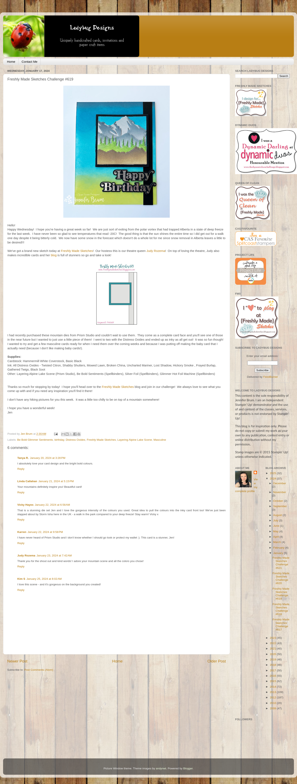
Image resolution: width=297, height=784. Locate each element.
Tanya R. (23, 457)
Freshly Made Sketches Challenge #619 (280, 593)
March (277, 542)
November (279, 492)
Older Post (216, 661)
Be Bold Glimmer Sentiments (35, 439)
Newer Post (17, 661)
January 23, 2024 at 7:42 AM (54, 555)
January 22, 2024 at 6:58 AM (52, 504)
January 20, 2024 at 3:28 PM (47, 457)
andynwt (161, 768)
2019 (273, 659)
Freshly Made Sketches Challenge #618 (280, 609)
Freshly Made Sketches (77, 251)
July (276, 520)
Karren (21, 532)
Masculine (159, 439)
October (278, 500)
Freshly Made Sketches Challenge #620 (280, 578)
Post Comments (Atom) (38, 669)
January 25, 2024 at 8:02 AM (44, 578)
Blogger (188, 768)
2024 (273, 478)
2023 (273, 637)
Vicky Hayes (25, 504)
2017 (273, 670)
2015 (273, 681)
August (278, 515)
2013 (273, 692)
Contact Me (30, 61)
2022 (273, 643)
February (279, 547)
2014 (273, 686)
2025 (273, 473)
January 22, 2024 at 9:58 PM (45, 532)
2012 (273, 697)
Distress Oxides (75, 439)
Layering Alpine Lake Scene (134, 439)
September (280, 506)
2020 (273, 654)
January (278, 553)
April (276, 536)
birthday (59, 439)
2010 (273, 703)
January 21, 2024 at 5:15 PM (56, 481)
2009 (273, 708)
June (276, 525)
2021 (273, 648)
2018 (273, 664)
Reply (21, 468)
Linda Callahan (27, 481)
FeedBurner (270, 376)
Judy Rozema (155, 251)
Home (11, 61)
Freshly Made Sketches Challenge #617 (280, 624)
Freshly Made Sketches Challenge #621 (280, 562)
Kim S (21, 578)
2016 (273, 675)
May (276, 531)
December (279, 483)
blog (54, 255)
